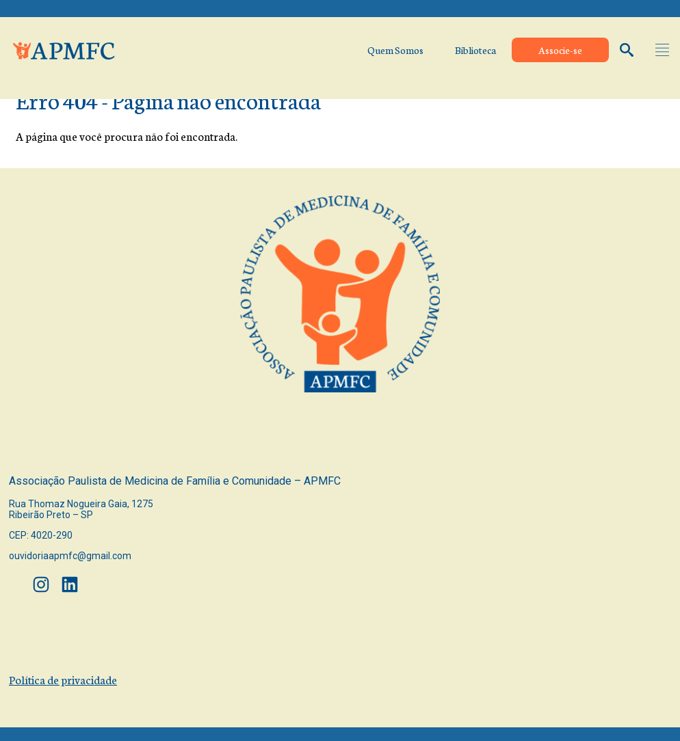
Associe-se (560, 50)
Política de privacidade (63, 679)
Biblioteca (475, 50)
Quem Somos (395, 50)
